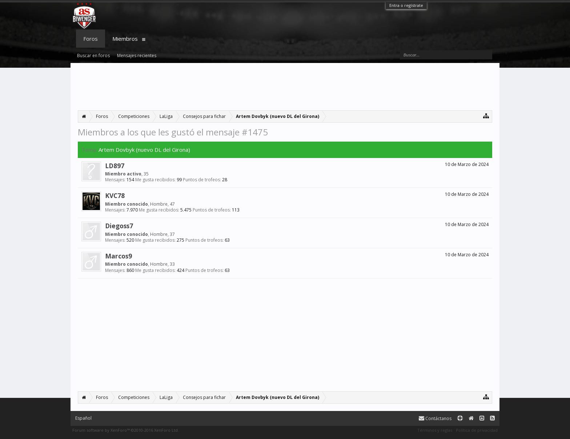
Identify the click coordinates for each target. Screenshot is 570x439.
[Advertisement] (285, 86)
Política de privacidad (477, 430)
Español (83, 418)
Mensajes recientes (136, 55)
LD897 (114, 165)
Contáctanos (435, 418)
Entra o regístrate (406, 5)
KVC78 (115, 195)
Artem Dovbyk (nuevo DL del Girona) (144, 149)
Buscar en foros (93, 55)
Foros (90, 38)
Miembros (125, 38)
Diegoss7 (119, 225)
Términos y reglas (434, 430)
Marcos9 (118, 256)
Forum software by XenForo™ (125, 430)
